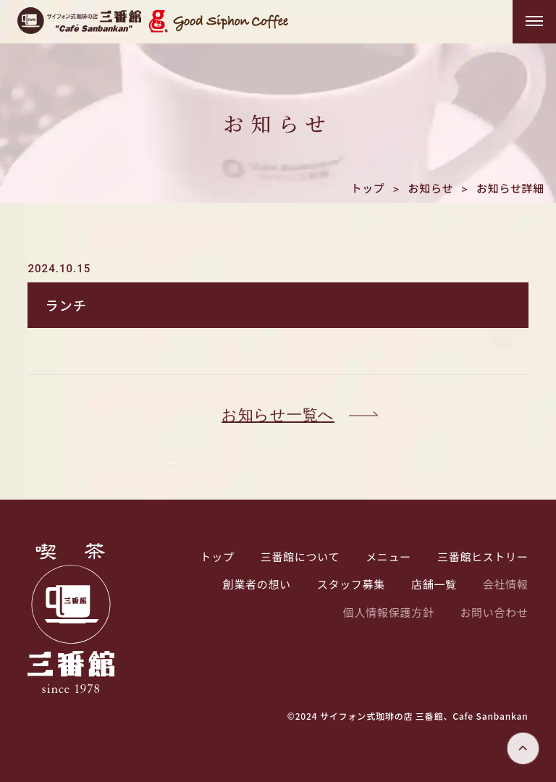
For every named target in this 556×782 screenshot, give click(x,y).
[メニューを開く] (534, 21)
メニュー (388, 556)
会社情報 (505, 584)
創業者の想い (257, 584)
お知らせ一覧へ (278, 415)
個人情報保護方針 (388, 612)
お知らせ (431, 188)
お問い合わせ (494, 612)
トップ (367, 188)
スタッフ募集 (351, 584)
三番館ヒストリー (482, 556)
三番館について (300, 556)
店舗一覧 (434, 584)
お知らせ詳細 (510, 188)
